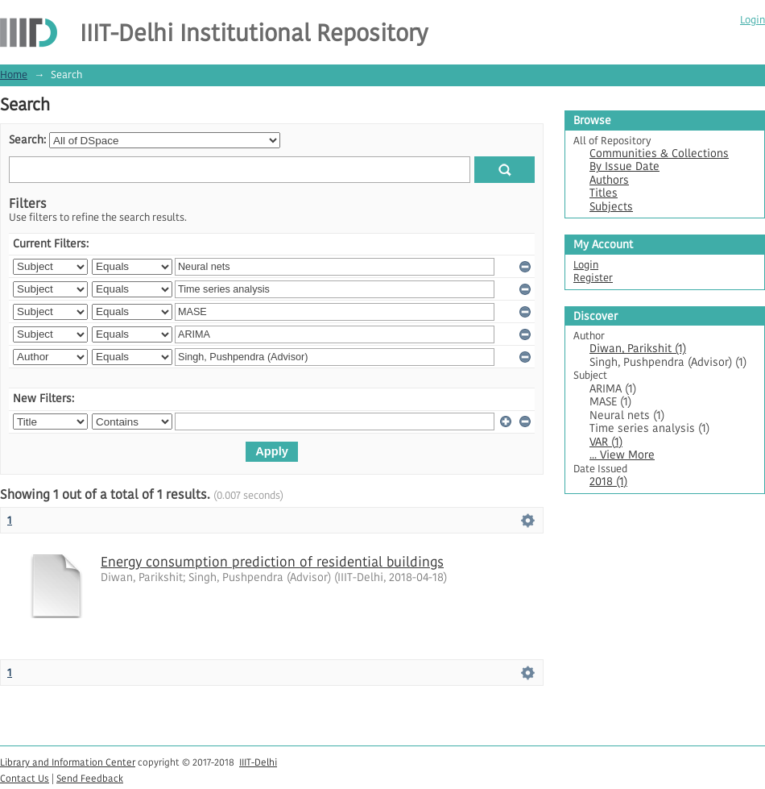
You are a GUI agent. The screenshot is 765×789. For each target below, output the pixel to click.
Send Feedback (89, 778)
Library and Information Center (67, 762)
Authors (609, 180)
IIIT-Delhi (258, 762)
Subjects (611, 207)
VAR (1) (605, 442)
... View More (622, 455)
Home (13, 74)
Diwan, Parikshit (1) (637, 348)
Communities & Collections (659, 153)
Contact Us (24, 778)
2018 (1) (608, 481)
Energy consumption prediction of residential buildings (272, 562)
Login (752, 20)
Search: (27, 140)
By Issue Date (624, 166)
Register (593, 277)
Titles (603, 193)
